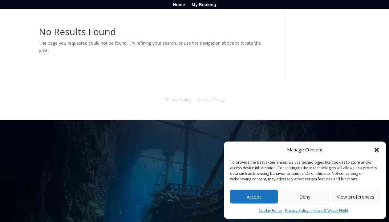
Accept (254, 197)
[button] (377, 150)
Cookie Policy (270, 210)
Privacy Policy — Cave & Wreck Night (316, 210)
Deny (304, 197)
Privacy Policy (177, 100)
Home (179, 4)
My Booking (204, 4)
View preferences (356, 197)
